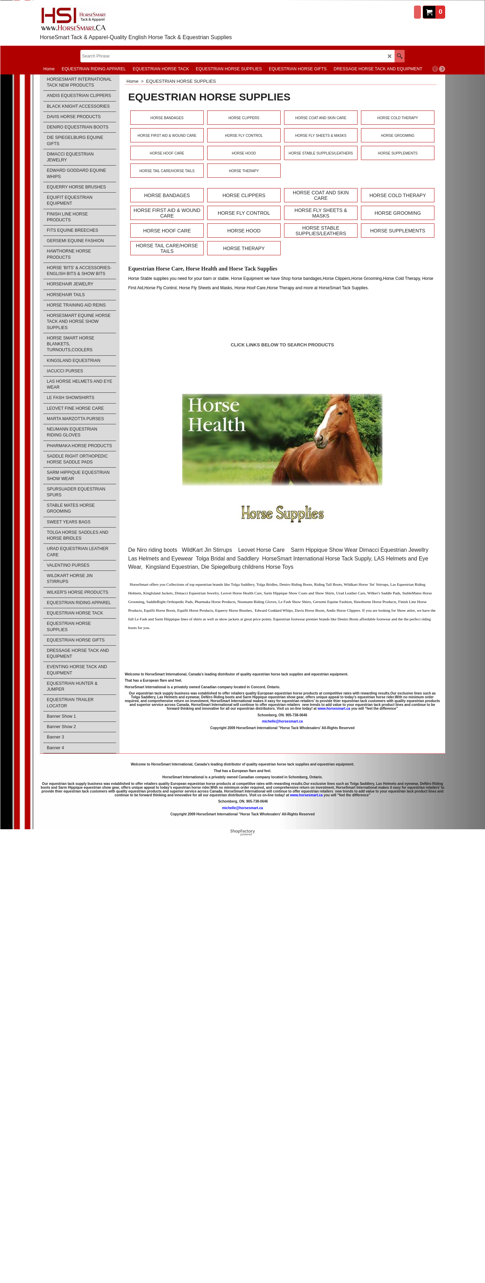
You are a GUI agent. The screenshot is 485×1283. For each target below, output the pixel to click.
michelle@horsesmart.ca (282, 721)
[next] (442, 69)
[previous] (435, 69)
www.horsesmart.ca (334, 708)
